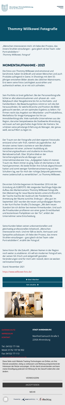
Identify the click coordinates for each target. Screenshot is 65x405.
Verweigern (32, 378)
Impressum (7, 333)
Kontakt (6, 337)
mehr (32, 392)
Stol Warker (32, 279)
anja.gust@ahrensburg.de (14, 357)
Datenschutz (8, 330)
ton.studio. (32, 285)
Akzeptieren (32, 385)
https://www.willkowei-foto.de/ (17, 271)
